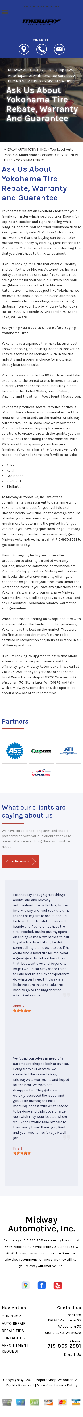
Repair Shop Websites (54, 1380)
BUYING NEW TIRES (24, 81)
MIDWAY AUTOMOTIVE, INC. (31, 70)
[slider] (22, 1010)
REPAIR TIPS (13, 1330)
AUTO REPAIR (14, 1323)
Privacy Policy (65, 1385)
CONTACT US (13, 1338)
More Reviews (20, 861)
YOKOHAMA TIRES (59, 81)
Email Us (72, 1355)
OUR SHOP (11, 1316)
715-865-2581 (26, 274)
